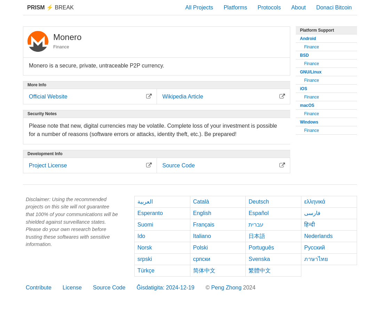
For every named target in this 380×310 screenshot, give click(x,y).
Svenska (259, 259)
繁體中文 (259, 270)
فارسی (312, 213)
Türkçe (146, 270)
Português (261, 248)
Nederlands (318, 236)
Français (203, 225)
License (72, 288)
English (202, 213)
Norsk (144, 248)
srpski (144, 259)
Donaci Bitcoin (334, 7)
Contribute (39, 288)
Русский (314, 248)
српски (202, 259)
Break (50, 7)
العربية (145, 202)
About (298, 7)
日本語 (256, 236)
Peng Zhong (227, 288)
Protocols (269, 7)
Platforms (235, 7)
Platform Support (317, 30)
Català (201, 202)
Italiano (202, 236)
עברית (255, 225)
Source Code (109, 288)
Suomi (145, 225)
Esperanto (150, 213)
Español (258, 213)
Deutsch (258, 202)
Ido (141, 236)
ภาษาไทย (316, 259)
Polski (200, 248)
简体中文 (204, 270)
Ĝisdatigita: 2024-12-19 (165, 288)
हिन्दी (309, 225)
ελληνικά (314, 202)
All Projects (199, 7)
